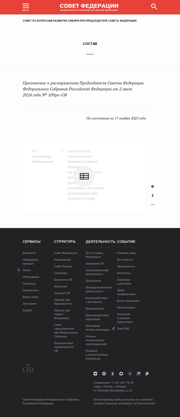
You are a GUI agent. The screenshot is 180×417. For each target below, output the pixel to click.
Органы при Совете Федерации (62, 314)
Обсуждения (31, 277)
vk (95, 373)
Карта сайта (30, 297)
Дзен (104, 373)
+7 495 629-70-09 (122, 382)
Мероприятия (95, 308)
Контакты (29, 253)
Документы (93, 280)
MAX (121, 373)
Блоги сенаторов (128, 300)
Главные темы (126, 253)
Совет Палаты (63, 266)
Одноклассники (152, 195)
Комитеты (123, 273)
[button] (26, 7)
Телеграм (130, 373)
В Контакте (153, 186)
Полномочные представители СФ (64, 346)
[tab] (152, 197)
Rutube (138, 373)
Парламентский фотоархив (147, 373)
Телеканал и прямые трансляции (125, 318)
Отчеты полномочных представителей (96, 340)
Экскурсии (30, 303)
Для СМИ (123, 328)
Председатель (126, 266)
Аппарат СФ (62, 293)
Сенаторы (60, 273)
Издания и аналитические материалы (97, 354)
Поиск (27, 270)
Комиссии (60, 286)
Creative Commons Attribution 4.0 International (124, 403)
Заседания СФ (95, 263)
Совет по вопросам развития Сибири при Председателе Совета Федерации (80, 20)
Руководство (62, 259)
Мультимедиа (126, 307)
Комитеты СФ (63, 279)
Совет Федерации (65, 253)
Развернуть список (152, 204)
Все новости (125, 259)
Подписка (29, 283)
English (27, 310)
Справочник (31, 290)
